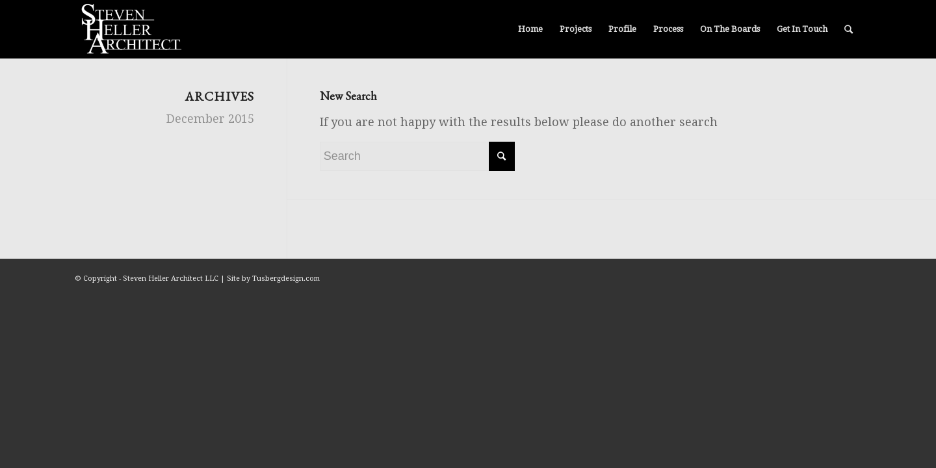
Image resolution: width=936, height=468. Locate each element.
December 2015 (210, 118)
